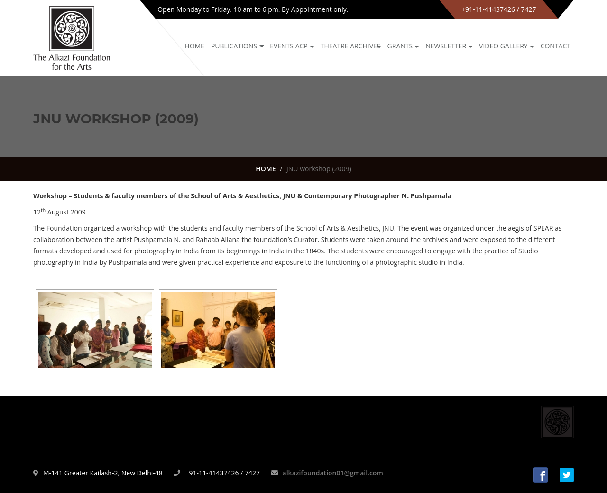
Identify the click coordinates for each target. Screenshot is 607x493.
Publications (234, 45)
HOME (266, 168)
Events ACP (289, 45)
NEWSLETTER (445, 45)
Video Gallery (503, 45)
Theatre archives (351, 45)
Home (194, 45)
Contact (555, 45)
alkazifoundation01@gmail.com (333, 472)
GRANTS (400, 45)
